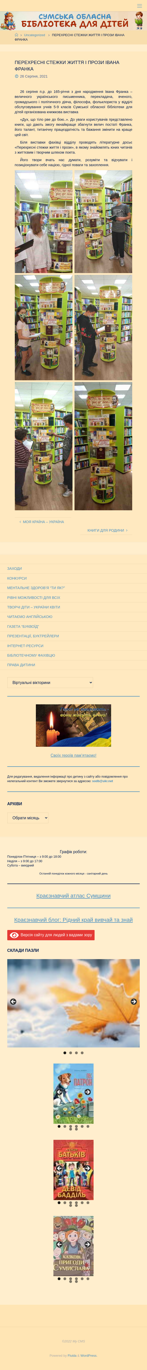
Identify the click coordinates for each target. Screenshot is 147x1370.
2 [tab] (70, 1052)
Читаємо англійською (29, 617)
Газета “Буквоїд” (23, 627)
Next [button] (133, 1002)
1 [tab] (64, 1052)
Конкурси (17, 578)
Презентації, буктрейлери (33, 636)
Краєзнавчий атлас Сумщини (73, 896)
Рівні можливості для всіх (33, 598)
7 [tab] (70, 1129)
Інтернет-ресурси (25, 646)
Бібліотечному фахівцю (31, 655)
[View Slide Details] (73, 1003)
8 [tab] (76, 1129)
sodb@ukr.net (102, 781)
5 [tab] (82, 1126)
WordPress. (89, 1355)
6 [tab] (88, 1126)
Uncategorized (34, 35)
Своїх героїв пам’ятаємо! (74, 755)
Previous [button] (13, 1002)
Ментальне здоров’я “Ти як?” (36, 588)
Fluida (72, 1355)
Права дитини (21, 665)
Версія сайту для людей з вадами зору (51, 935)
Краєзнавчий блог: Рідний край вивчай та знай (73, 920)
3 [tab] (76, 1052)
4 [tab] (82, 1052)
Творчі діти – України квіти (33, 607)
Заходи (14, 569)
